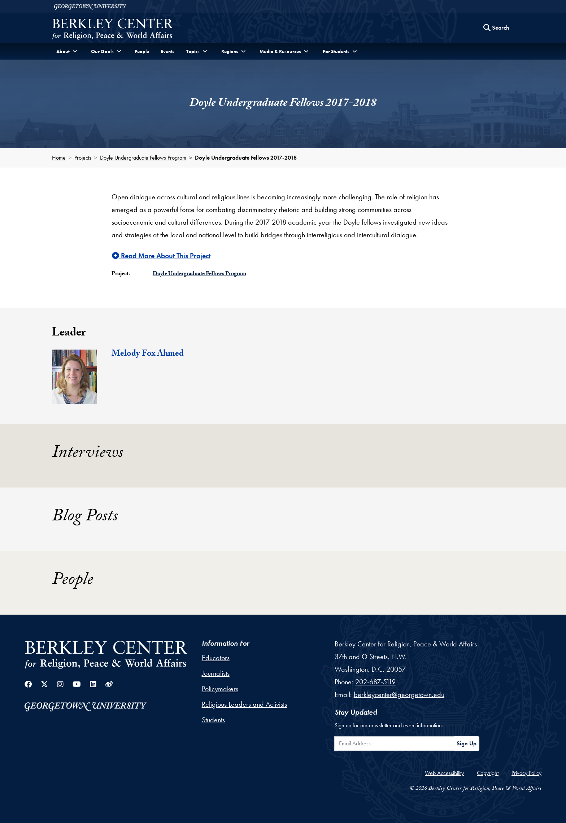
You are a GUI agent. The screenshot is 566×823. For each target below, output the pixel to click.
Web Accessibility (444, 773)
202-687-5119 (375, 681)
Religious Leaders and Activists (244, 704)
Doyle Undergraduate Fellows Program (143, 157)
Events (167, 51)
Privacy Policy (526, 773)
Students (213, 719)
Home (59, 157)
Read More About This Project (161, 255)
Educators (216, 657)
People (142, 51)
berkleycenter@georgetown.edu (399, 694)
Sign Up (466, 743)
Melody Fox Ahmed (148, 354)
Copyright (487, 773)
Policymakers (220, 688)
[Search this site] (496, 28)
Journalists (216, 673)
